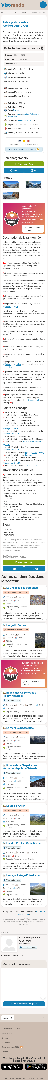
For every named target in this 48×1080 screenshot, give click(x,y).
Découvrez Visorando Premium (24, 149)
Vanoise (25, 114)
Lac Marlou (7, 367)
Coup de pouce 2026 (12, 1047)
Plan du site (7, 1033)
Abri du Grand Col (32, 465)
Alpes (19, 114)
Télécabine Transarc (11, 433)
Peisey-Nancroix (25, 120)
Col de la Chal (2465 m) (35, 452)
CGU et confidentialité (11, 1029)
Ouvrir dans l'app (24, 164)
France (16, 110)
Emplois (5, 1038)
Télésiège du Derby (10, 306)
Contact (5, 1052)
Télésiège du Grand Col (12, 364)
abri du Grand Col (31, 400)
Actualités (6, 1042)
